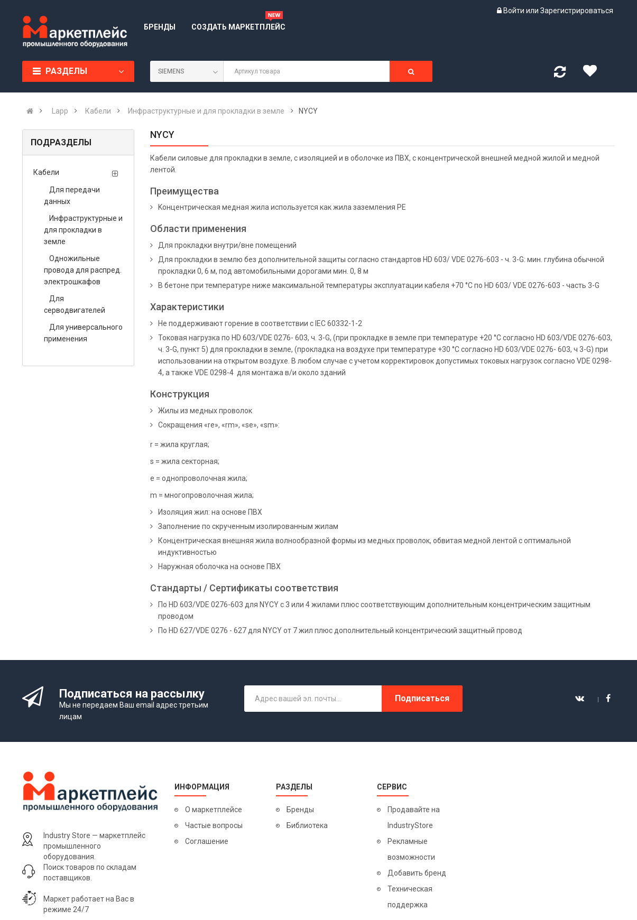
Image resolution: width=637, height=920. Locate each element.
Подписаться (422, 698)
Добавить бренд (416, 873)
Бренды (300, 809)
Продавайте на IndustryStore (413, 817)
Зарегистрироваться (576, 10)
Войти (514, 10)
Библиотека (307, 825)
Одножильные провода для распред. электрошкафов (83, 270)
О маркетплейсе (213, 809)
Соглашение (206, 841)
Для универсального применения (83, 333)
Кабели (46, 172)
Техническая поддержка (409, 897)
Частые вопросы (214, 825)
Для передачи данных (72, 195)
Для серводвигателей (74, 304)
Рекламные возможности (411, 849)
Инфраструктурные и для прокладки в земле (83, 230)
